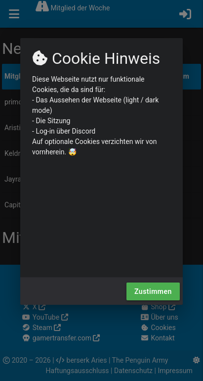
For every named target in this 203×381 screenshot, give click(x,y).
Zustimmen (153, 291)
